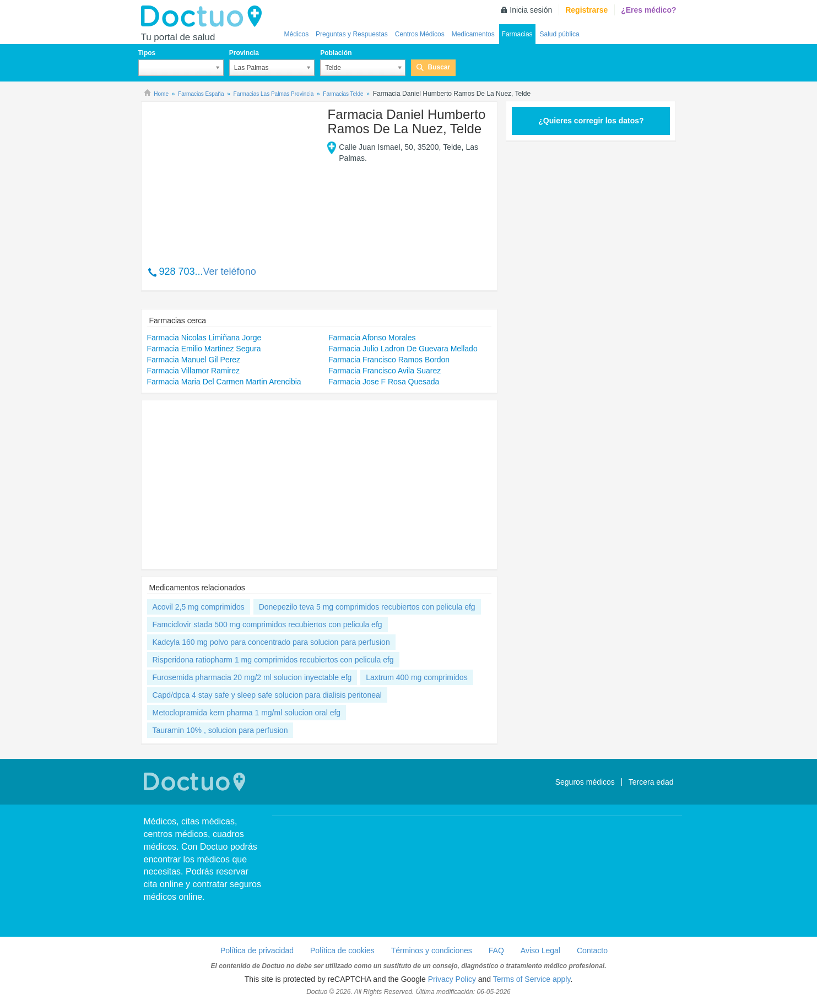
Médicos (296, 34)
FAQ (496, 950)
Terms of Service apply (532, 979)
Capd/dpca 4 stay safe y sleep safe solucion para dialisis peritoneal (267, 695)
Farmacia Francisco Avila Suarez (384, 370)
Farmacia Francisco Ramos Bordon (389, 359)
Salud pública (560, 34)
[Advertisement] (231, 178)
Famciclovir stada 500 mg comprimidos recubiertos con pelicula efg (267, 624)
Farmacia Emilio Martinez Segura (204, 348)
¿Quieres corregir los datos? (590, 120)
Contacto (592, 950)
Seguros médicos (585, 782)
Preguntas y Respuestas (352, 34)
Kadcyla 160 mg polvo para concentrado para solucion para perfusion (271, 642)
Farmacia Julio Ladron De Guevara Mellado (403, 348)
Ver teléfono (229, 271)
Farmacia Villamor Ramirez (193, 370)
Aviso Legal (540, 950)
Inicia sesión (531, 10)
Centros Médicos (420, 34)
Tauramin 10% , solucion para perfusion (220, 730)
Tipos (147, 53)
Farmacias (517, 34)
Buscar (439, 67)
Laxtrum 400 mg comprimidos (416, 677)
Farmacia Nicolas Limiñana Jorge (204, 337)
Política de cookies (342, 950)
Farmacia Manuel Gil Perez (194, 359)
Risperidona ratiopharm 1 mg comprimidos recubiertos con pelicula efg (273, 659)
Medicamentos (473, 34)
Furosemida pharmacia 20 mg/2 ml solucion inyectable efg (252, 677)
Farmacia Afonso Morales (372, 337)
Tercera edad (651, 782)
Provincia (244, 53)
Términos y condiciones (431, 950)
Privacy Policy (452, 979)
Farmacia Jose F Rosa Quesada (384, 381)
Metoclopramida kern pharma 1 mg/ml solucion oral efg (247, 712)
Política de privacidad (257, 950)
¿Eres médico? (648, 10)
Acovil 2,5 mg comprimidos (199, 606)
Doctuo (204, 17)
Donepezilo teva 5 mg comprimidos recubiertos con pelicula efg (367, 606)
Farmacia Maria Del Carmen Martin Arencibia (224, 381)
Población (335, 53)
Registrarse (586, 10)
